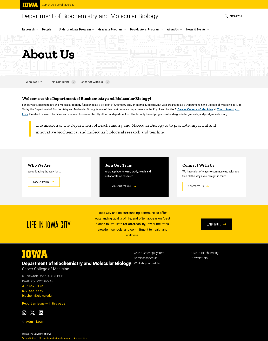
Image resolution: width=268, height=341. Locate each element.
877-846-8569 (32, 291)
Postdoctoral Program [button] (144, 29)
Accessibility (80, 338)
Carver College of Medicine (58, 4)
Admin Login (35, 322)
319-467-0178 (32, 286)
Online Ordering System (149, 253)
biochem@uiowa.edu (37, 296)
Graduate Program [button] (110, 29)
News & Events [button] (196, 29)
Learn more (216, 224)
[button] (233, 16)
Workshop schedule (147, 263)
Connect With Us (92, 82)
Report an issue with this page (43, 303)
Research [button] (28, 29)
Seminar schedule (145, 258)
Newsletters (199, 258)
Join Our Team (59, 82)
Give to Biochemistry (204, 253)
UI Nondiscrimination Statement (54, 338)
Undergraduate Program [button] (75, 29)
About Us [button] (173, 29)
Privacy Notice (29, 338)
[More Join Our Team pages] (73, 82)
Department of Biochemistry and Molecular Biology (90, 16)
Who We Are (34, 82)
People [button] (46, 29)
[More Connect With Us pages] (107, 82)
